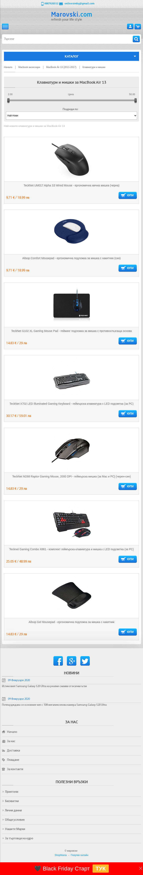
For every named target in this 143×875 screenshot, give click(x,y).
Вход (130, 26)
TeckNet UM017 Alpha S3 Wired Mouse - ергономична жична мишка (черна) (71, 185)
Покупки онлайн (79, 855)
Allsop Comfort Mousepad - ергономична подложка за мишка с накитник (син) (71, 258)
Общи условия (15, 819)
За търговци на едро (19, 838)
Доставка (13, 750)
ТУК (101, 868)
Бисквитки (12, 801)
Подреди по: (70, 109)
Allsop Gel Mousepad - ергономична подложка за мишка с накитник (71, 622)
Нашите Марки (15, 829)
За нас (11, 741)
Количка (137, 26)
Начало (12, 732)
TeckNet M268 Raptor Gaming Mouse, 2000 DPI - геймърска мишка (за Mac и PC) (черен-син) (71, 476)
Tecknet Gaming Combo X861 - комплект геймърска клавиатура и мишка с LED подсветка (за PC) (71, 549)
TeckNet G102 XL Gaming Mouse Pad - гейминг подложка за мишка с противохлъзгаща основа (71, 331)
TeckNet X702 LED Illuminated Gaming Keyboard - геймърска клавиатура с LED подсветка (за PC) (71, 403)
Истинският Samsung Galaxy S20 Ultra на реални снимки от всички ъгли (44, 686)
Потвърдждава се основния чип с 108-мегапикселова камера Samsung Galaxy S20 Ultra (54, 704)
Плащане (13, 760)
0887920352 (51, 3)
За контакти (15, 769)
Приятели (11, 792)
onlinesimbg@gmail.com (79, 3)
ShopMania (61, 855)
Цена (71, 94)
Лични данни (13, 810)
